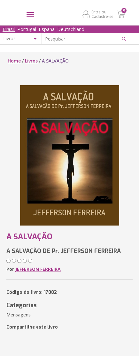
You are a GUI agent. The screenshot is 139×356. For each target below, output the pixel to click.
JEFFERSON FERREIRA (38, 269)
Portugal (26, 29)
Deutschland (70, 29)
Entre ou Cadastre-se (102, 14)
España (47, 29)
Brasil (9, 29)
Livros (31, 61)
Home (14, 61)
